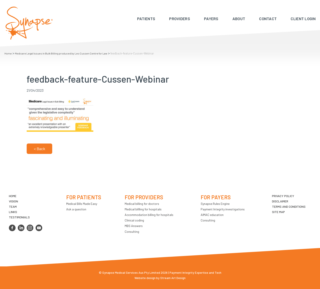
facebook (12, 228)
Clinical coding (134, 220)
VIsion (13, 201)
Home (8, 53)
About (238, 18)
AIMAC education (212, 215)
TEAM (13, 206)
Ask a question (76, 209)
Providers (179, 18)
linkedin (21, 228)
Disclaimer (280, 201)
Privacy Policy (283, 196)
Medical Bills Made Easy (81, 204)
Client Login (303, 18)
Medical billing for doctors (142, 204)
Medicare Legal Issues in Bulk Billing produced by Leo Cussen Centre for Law (61, 53)
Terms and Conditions (289, 206)
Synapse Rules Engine (215, 204)
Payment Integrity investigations (223, 209)
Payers (211, 18)
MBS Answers (134, 226)
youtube (39, 228)
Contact (268, 18)
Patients (146, 18)
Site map (278, 212)
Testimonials (19, 217)
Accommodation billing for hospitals (149, 215)
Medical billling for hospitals (143, 209)
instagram (30, 228)
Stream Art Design (173, 278)
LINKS (13, 212)
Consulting (132, 231)
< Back (39, 148)
